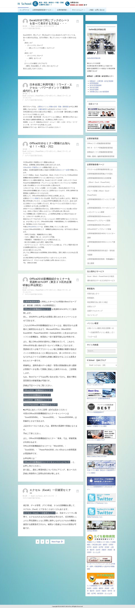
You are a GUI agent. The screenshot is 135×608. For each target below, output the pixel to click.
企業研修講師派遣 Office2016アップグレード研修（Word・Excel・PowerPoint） (101, 190)
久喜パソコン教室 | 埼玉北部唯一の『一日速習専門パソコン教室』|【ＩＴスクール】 (101, 332)
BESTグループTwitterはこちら (97, 503)
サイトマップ (92, 315)
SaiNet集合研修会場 (93, 58)
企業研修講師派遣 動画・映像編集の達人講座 (101, 261)
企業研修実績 (63, 10)
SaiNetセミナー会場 (62, 170)
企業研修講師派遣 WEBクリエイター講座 (101, 235)
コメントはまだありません (31, 28)
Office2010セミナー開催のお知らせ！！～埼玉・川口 (50, 145)
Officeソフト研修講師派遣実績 (99, 143)
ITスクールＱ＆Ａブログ (95, 384)
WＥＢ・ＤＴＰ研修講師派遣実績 (100, 148)
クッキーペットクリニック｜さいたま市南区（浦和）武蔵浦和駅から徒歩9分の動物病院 (101, 566)
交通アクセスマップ (95, 311)
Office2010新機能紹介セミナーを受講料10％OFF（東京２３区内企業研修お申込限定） (47, 282)
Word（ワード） (63, 95)
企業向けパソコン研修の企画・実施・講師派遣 (53, 106)
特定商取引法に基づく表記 (97, 302)
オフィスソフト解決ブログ (96, 440)
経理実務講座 (94, 83)
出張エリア (91, 306)
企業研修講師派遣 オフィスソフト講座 (101, 201)
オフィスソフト (49, 26)
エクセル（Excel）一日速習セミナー (39, 513)
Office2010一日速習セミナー (33, 167)
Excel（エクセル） (37, 26)
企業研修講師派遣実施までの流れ (100, 174)
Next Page (57, 541)
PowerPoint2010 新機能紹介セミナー (40, 405)
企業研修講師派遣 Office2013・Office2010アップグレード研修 (99, 227)
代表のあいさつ (93, 293)
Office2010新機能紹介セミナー (37, 309)
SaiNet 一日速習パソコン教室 (97, 426)
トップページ (24, 10)
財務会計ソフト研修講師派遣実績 (100, 152)
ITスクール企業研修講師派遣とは (100, 169)
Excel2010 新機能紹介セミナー (38, 400)
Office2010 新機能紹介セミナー (38, 390)
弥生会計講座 (94, 87)
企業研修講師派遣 (31, 301)
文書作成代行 (42, 109)
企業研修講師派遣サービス (43, 10)
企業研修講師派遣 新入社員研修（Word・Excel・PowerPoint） (99, 180)
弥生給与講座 (94, 89)
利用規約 (90, 298)
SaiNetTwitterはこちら (94, 517)
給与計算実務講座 (95, 85)
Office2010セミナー (34, 226)
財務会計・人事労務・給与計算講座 (101, 81)
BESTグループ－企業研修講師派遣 (98, 398)
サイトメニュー (78, 10)
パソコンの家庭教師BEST (95, 412)
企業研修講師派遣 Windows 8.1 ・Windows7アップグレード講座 (100, 218)
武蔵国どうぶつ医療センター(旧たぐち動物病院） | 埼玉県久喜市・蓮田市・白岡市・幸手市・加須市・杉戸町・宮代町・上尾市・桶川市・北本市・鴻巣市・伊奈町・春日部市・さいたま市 (101, 547)
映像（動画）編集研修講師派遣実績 (100, 156)
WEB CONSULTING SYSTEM (96, 456)
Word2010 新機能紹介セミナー (37, 395)
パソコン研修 (33, 198)
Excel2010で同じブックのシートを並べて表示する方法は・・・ (50, 22)
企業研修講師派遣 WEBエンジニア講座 (101, 244)
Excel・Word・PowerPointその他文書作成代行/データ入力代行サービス (101, 278)
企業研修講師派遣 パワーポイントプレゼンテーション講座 (101, 210)
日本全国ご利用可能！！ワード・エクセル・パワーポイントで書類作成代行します (47, 87)
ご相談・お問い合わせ (97, 10)
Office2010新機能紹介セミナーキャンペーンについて (47, 462)
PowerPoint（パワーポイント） (46, 95)
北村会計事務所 (92, 531)
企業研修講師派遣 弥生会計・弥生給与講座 (101, 252)
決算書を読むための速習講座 (99, 91)
